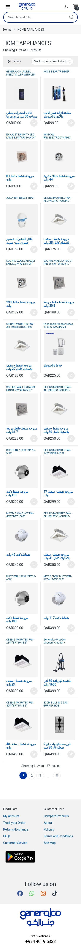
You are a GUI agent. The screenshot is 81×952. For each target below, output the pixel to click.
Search (71, 17)
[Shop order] (52, 61)
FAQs (6, 836)
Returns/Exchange (15, 829)
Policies (49, 829)
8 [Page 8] (57, 775)
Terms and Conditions (58, 836)
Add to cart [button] (34, 123)
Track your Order (14, 823)
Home (7, 29)
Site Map (50, 843)
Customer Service (15, 843)
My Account (11, 816)
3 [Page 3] (40, 775)
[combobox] (34, 17)
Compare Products (56, 816)
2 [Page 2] (32, 775)
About (48, 823)
